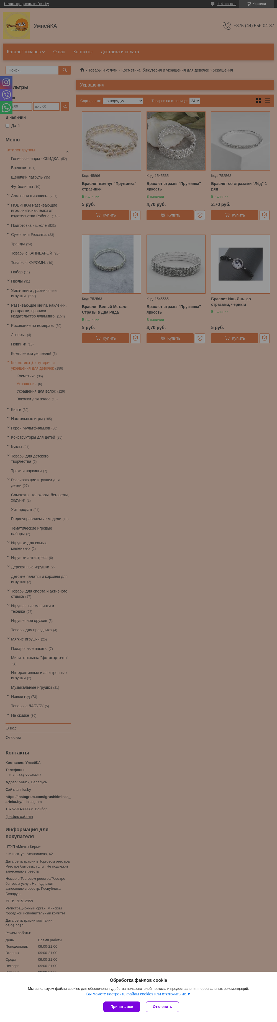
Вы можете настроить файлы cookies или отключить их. (136, 994)
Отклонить (162, 1007)
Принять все (122, 1007)
